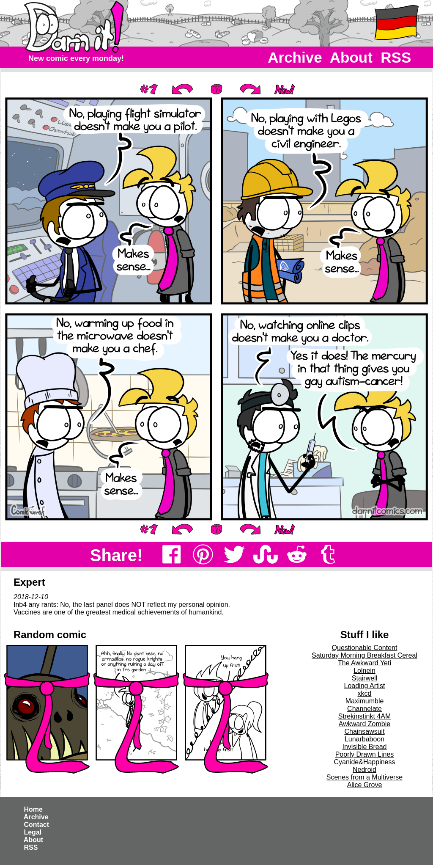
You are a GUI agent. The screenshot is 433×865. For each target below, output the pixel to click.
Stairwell (364, 678)
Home (33, 809)
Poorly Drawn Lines (364, 754)
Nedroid (364, 769)
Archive (295, 57)
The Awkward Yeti (364, 663)
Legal (33, 832)
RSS (396, 57)
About (351, 57)
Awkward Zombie (364, 723)
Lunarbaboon (364, 739)
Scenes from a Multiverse (364, 777)
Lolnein (364, 670)
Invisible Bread (365, 746)
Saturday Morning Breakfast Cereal (364, 655)
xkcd (365, 693)
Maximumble (364, 701)
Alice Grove (364, 784)
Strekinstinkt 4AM (364, 716)
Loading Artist (364, 685)
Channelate (364, 708)
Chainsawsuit (364, 731)
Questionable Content (364, 647)
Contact (36, 824)
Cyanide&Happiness (364, 762)
